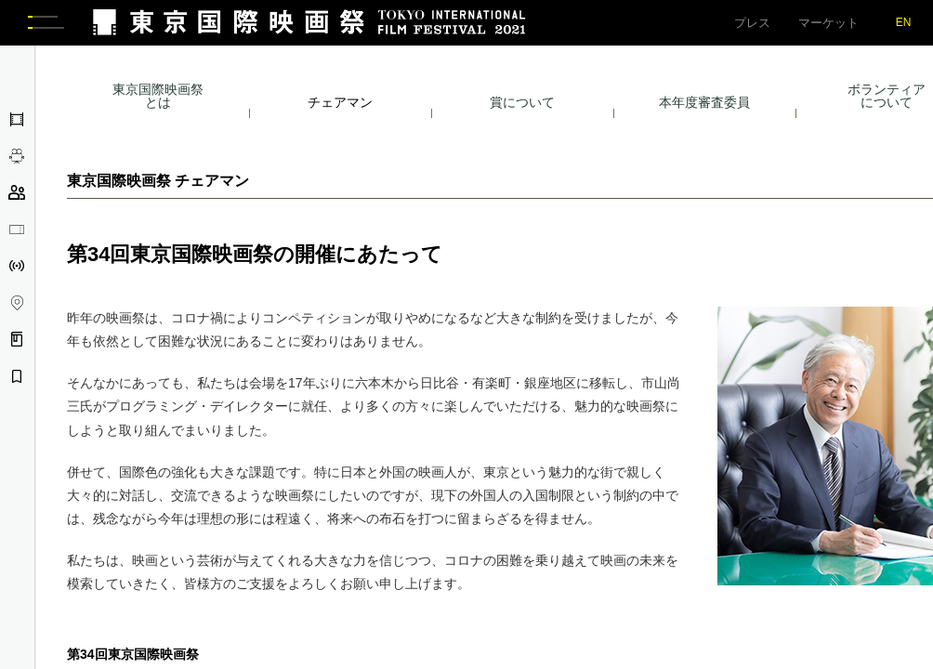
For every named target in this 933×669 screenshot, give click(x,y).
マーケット (828, 23)
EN (904, 22)
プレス (752, 23)
